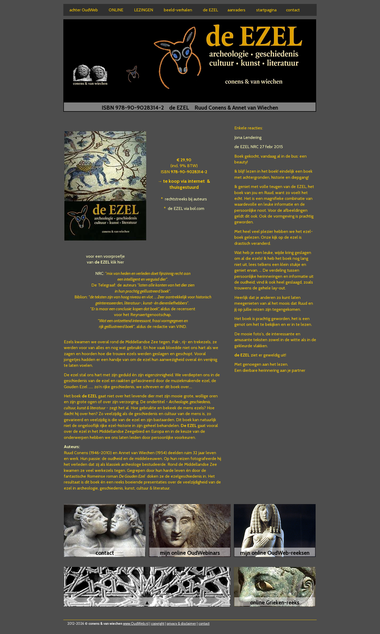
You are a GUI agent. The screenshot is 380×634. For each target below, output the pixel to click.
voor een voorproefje (105, 256)
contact (204, 624)
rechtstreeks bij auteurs (186, 198)
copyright (157, 624)
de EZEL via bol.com (186, 208)
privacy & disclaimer (181, 624)
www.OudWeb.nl (136, 624)
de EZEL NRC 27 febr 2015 (258, 146)
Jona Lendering (248, 137)
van (98, 262)
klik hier (117, 262)
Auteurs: (72, 446)
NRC (99, 273)
